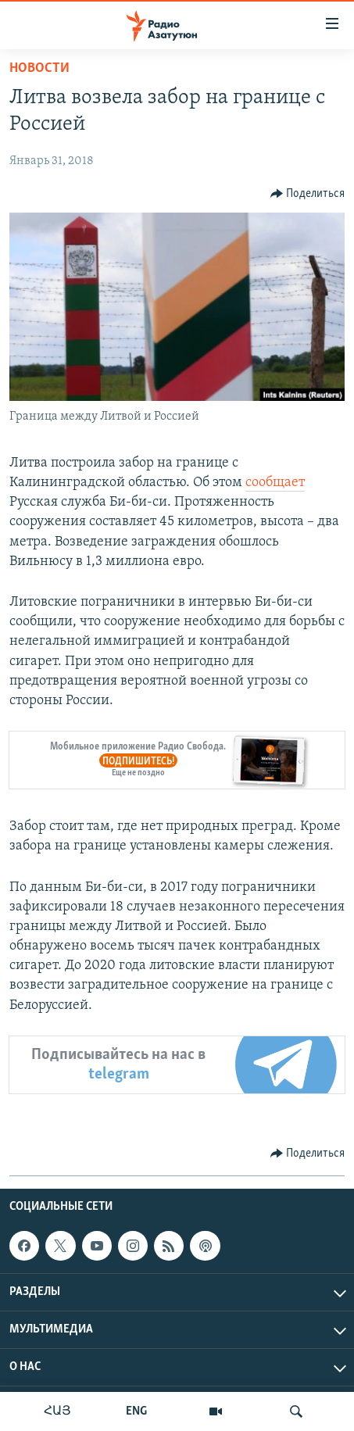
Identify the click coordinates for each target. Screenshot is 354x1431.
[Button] (307, 193)
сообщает (275, 482)
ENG (136, 1411)
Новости (39, 68)
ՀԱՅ (57, 1411)
